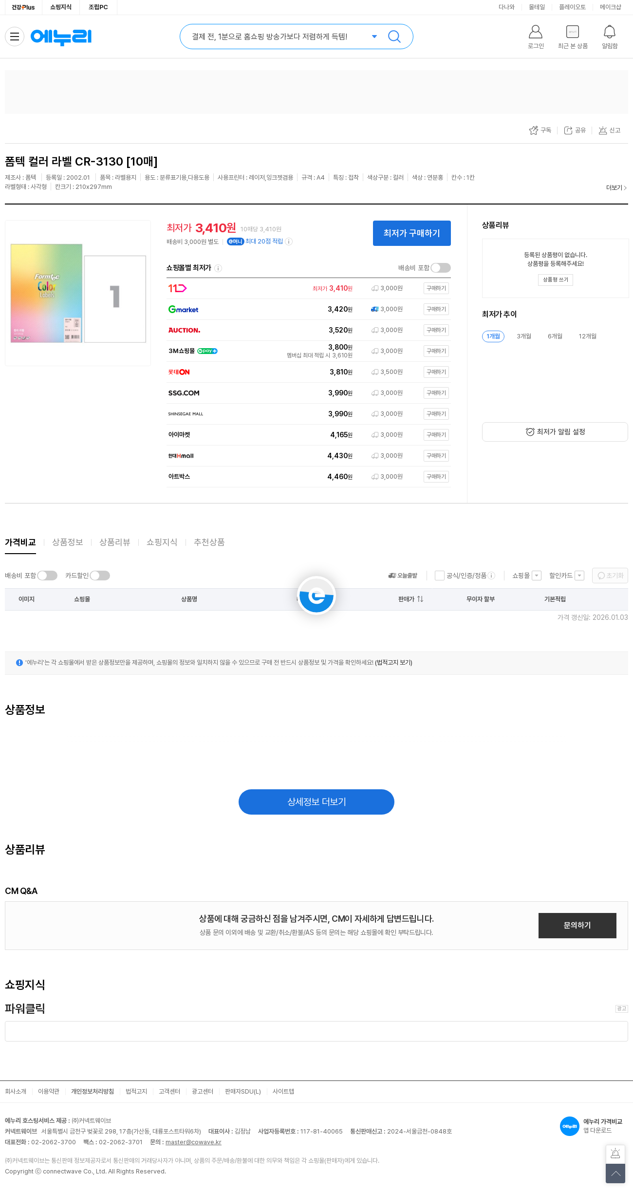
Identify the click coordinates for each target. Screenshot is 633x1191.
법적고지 (136, 1091)
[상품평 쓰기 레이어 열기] (555, 280)
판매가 (406, 599)
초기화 (615, 575)
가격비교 (20, 542)
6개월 (555, 336)
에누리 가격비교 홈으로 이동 (61, 36)
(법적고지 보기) (393, 662)
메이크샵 (610, 7)
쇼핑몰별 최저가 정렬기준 (218, 268)
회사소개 (15, 1091)
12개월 (587, 336)
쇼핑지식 (61, 7)
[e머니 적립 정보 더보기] (289, 241)
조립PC (98, 7)
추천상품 (209, 542)
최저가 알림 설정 (561, 432)
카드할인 (77, 575)
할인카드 (561, 575)
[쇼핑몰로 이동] (307, 288)
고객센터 (169, 1091)
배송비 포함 (413, 268)
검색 (394, 36)
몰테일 (537, 7)
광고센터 (202, 1091)
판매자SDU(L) (243, 1091)
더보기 (614, 187)
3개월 (524, 336)
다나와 (507, 7)
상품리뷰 (114, 542)
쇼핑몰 (521, 575)
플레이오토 (572, 7)
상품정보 (67, 542)
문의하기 (577, 925)
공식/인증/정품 (466, 575)
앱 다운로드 (594, 1126)
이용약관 (48, 1091)
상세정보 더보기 (316, 802)
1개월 (493, 336)
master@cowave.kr (194, 1142)
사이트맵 (283, 1091)
